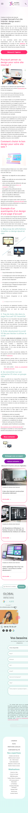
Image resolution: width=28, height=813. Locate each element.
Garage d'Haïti (14, 780)
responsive (9, 355)
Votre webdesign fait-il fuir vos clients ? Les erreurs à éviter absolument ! (12, 568)
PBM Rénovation (14, 772)
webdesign (22, 43)
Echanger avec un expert (14, 456)
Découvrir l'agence (14, 52)
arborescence (21, 88)
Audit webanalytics (14, 764)
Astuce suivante (13, 461)
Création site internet (14, 760)
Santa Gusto (14, 781)
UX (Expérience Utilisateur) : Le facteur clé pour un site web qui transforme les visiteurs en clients (14, 530)
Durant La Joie (14, 770)
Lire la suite (6, 499)
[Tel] (26, 3)
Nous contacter (9, 437)
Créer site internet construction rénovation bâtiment (13, 492)
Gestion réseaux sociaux (14, 766)
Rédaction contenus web (14, 765)
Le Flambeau (14, 777)
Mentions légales (14, 755)
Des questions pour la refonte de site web (12, 427)
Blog (14, 753)
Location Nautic (14, 782)
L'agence (14, 751)
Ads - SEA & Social (14, 763)
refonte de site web (19, 201)
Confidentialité (14, 757)
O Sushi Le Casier (14, 771)
